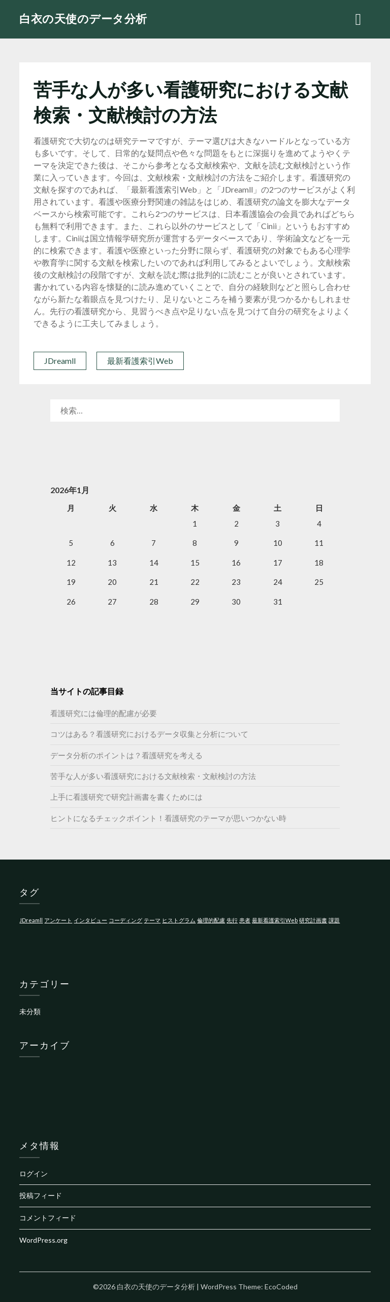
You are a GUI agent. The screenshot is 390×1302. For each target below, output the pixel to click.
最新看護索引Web (140, 360)
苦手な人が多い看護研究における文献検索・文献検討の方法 (153, 775)
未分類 (30, 1011)
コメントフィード (47, 1217)
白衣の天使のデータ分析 (83, 18)
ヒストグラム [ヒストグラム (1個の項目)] (179, 920)
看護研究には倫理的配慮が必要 (103, 713)
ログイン (33, 1173)
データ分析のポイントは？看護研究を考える (126, 755)
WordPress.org (43, 1240)
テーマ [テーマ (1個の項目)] (152, 920)
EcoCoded (281, 1286)
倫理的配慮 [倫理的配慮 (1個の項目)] (211, 920)
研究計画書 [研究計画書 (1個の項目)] (313, 920)
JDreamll (60, 360)
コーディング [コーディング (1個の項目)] (125, 920)
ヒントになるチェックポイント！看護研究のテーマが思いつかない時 (168, 818)
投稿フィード (40, 1195)
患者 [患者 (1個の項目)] (244, 920)
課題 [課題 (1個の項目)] (334, 920)
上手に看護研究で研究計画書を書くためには (126, 796)
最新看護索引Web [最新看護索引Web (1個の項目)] (275, 920)
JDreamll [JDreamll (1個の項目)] (31, 920)
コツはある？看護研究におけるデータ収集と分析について (149, 733)
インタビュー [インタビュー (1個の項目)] (90, 920)
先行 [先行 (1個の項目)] (232, 920)
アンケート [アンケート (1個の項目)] (58, 920)
